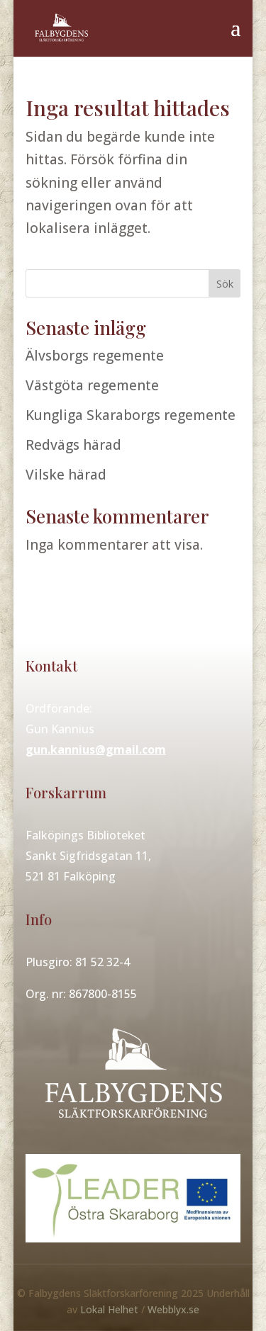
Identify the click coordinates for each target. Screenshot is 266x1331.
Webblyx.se (173, 1309)
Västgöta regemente (92, 385)
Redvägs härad (73, 445)
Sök (224, 283)
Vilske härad (66, 474)
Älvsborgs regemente (95, 355)
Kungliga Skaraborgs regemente (130, 415)
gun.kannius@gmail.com (96, 749)
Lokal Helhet (109, 1309)
